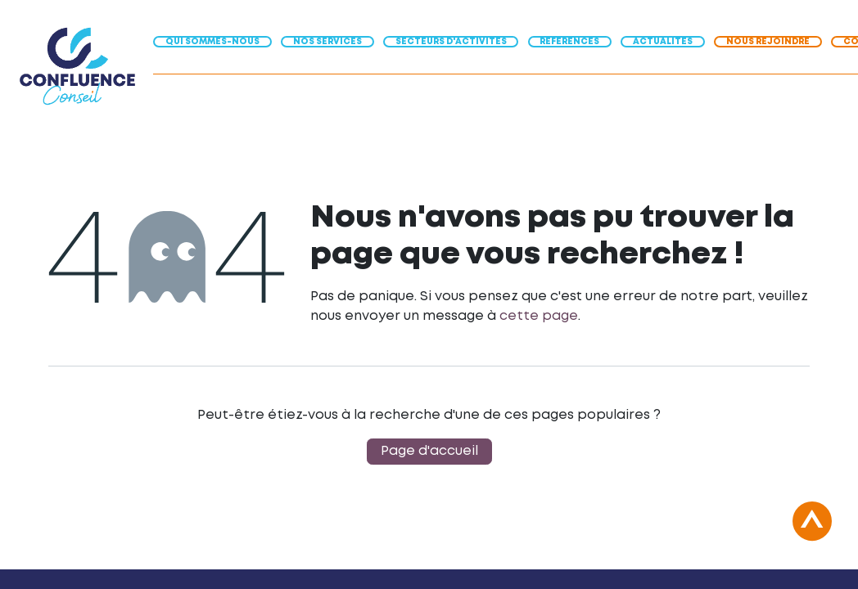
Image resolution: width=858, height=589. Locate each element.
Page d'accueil (429, 451)
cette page (538, 316)
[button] (812, 530)
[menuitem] (217, 40)
